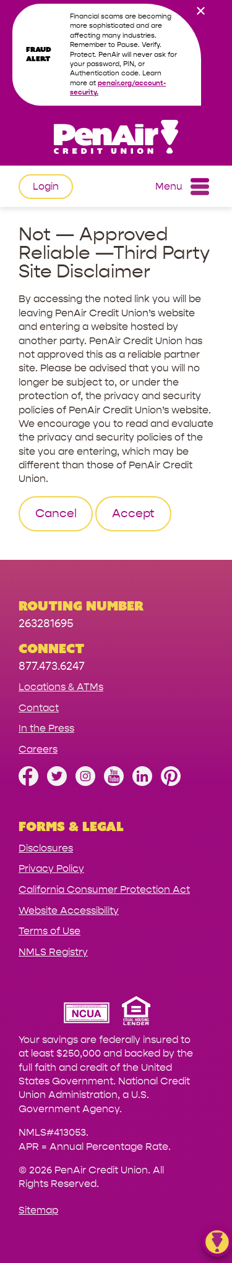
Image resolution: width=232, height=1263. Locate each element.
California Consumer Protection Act (104, 889)
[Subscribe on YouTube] (114, 782)
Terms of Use (49, 931)
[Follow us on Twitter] (57, 782)
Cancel (56, 513)
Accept (133, 513)
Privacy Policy (51, 868)
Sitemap (38, 1210)
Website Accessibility (69, 910)
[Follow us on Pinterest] (171, 782)
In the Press (46, 728)
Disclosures (46, 848)
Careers (38, 749)
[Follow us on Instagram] (85, 782)
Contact (39, 708)
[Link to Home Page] (116, 139)
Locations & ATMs (61, 687)
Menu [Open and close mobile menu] (182, 186)
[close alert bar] (200, 12)
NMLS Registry (53, 952)
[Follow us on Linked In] (142, 782)
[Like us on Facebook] (28, 782)
